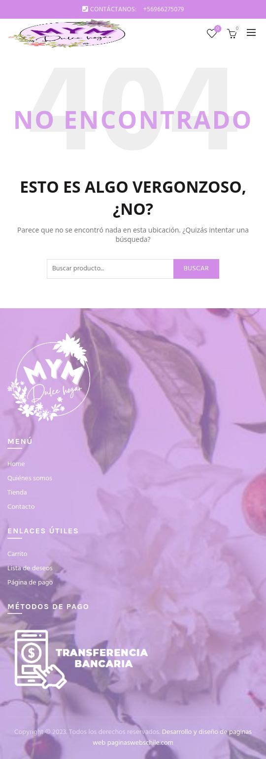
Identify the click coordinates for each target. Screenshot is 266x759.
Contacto (21, 507)
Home (16, 464)
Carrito (17, 554)
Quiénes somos (29, 478)
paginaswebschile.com (140, 743)
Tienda (17, 492)
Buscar (196, 268)
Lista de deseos (217, 29)
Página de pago (30, 582)
